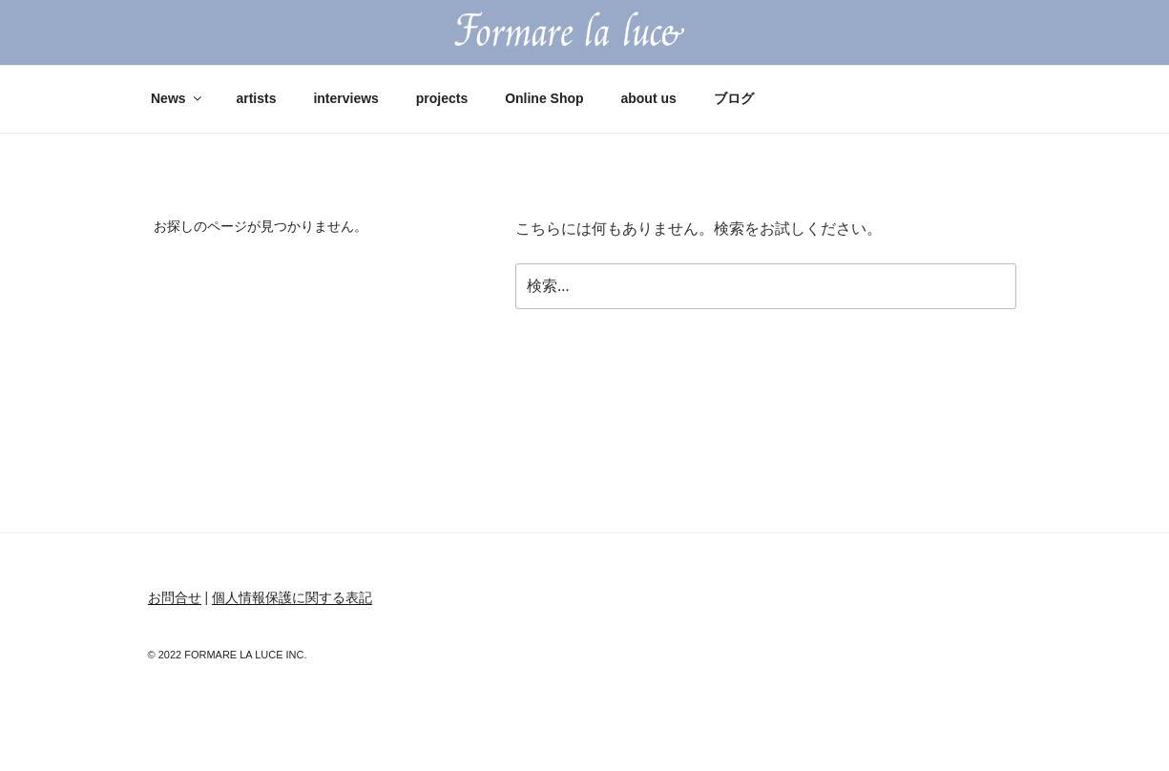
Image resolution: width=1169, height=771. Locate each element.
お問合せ (174, 597)
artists (256, 98)
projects (442, 98)
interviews (345, 98)
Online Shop (544, 98)
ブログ (734, 98)
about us (648, 98)
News (177, 98)
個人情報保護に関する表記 (292, 597)
